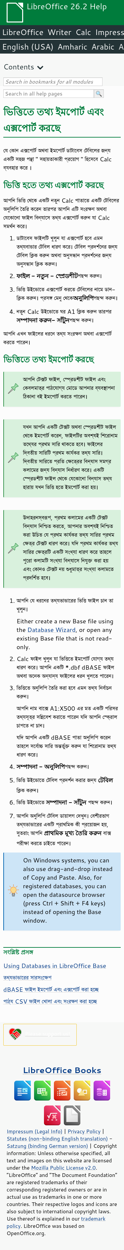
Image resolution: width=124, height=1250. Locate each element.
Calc (83, 32)
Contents (18, 67)
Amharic (72, 46)
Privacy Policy (84, 1131)
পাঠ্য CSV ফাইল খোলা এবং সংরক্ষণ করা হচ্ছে (50, 1001)
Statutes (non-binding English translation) (57, 1138)
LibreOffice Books (62, 1070)
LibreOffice (22, 32)
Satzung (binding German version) (47, 1145)
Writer (59, 32)
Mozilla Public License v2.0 (63, 1167)
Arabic (102, 46)
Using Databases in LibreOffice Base (54, 965)
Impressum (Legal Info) (34, 1131)
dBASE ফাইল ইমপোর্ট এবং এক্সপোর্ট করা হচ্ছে (51, 989)
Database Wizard (51, 629)
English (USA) (28, 46)
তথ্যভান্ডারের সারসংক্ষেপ (27, 977)
